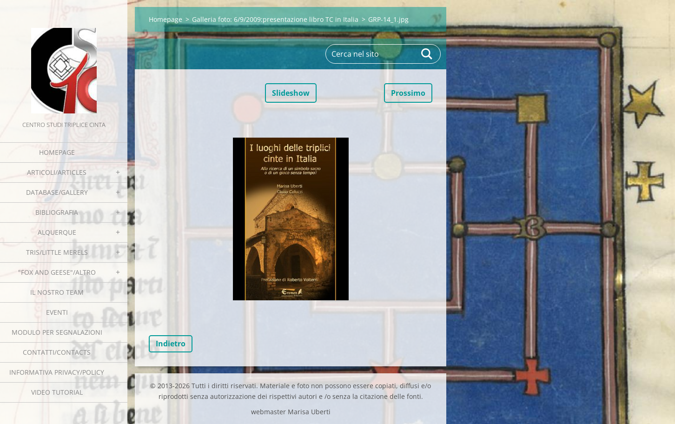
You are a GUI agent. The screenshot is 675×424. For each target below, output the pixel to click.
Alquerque (57, 232)
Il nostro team (57, 292)
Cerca (427, 54)
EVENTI (57, 312)
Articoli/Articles (56, 172)
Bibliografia (56, 212)
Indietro (170, 343)
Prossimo (408, 93)
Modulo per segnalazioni (57, 332)
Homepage (57, 152)
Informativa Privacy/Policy (56, 372)
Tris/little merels (57, 252)
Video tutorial (57, 392)
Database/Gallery (57, 192)
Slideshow (291, 93)
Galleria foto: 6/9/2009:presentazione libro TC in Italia (275, 19)
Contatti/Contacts (57, 352)
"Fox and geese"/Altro (57, 272)
